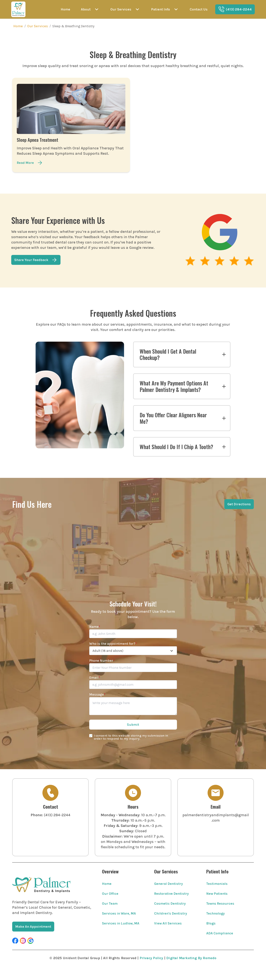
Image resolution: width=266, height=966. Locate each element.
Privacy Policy (151, 958)
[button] (15, 941)
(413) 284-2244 (57, 815)
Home (18, 26)
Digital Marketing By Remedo (191, 958)
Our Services (37, 26)
